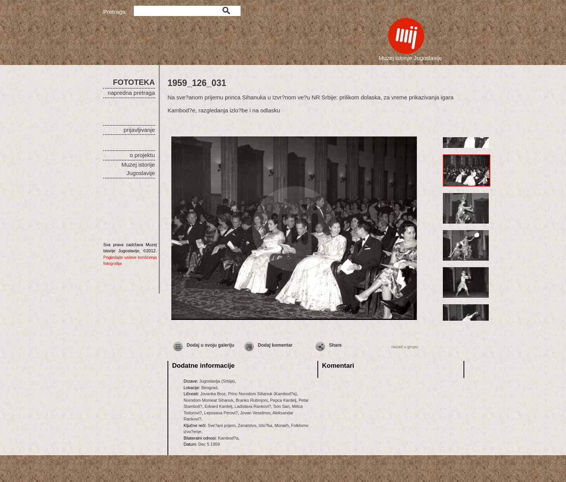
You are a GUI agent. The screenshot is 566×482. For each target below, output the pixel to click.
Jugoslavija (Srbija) (217, 381)
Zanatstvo (247, 425)
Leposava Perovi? (221, 413)
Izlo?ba (265, 425)
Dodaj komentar (275, 345)
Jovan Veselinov (255, 413)
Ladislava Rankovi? (252, 406)
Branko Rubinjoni (252, 400)
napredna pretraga (131, 92)
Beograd (209, 387)
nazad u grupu (404, 346)
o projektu (142, 155)
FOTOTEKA (134, 82)
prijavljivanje (139, 130)
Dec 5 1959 (209, 444)
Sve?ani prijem (222, 425)
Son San (281, 406)
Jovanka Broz (213, 393)
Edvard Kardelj (218, 406)
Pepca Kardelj (283, 400)
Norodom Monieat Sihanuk (208, 400)
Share (335, 345)
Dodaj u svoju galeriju (210, 345)
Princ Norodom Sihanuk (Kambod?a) (262, 393)
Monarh (282, 425)
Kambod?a (228, 438)
